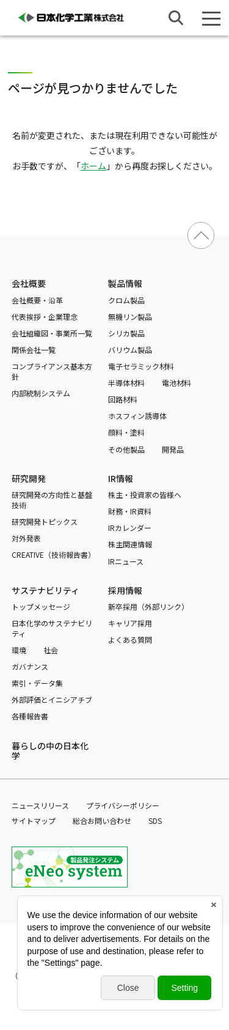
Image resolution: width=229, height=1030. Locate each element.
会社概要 (29, 283)
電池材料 (176, 382)
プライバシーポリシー (122, 805)
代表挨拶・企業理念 (45, 316)
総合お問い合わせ (102, 820)
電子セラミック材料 (141, 366)
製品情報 (125, 283)
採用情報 (125, 590)
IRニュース (126, 561)
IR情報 (120, 478)
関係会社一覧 (34, 349)
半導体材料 (126, 382)
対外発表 (26, 538)
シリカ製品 (126, 333)
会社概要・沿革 (37, 300)
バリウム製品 (130, 349)
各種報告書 (30, 716)
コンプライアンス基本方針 (52, 371)
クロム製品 (126, 300)
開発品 (173, 449)
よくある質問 (130, 639)
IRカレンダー (129, 527)
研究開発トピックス (45, 521)
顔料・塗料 (126, 432)
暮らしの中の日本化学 (50, 750)
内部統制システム (41, 393)
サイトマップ (34, 820)
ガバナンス (30, 666)
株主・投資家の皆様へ (144, 494)
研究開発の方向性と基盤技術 (52, 499)
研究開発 (29, 478)
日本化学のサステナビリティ (52, 628)
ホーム (93, 166)
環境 (19, 650)
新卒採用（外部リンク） (148, 606)
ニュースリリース (40, 805)
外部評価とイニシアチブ (52, 699)
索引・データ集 (37, 683)
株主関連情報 (130, 544)
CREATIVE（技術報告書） (53, 554)
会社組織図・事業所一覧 (52, 333)
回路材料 (122, 399)
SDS (155, 820)
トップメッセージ (41, 606)
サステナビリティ (45, 590)
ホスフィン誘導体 (137, 415)
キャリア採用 (130, 623)
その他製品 (126, 449)
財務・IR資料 (129, 511)
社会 (50, 650)
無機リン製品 (130, 316)
